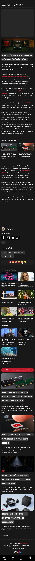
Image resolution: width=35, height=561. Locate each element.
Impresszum (7, 545)
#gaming (3, 242)
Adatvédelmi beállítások (11, 547)
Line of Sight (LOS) (18, 252)
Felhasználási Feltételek (17, 548)
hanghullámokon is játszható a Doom (13, 76)
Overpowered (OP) (8, 256)
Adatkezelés (25, 545)
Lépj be (9, 370)
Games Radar (26, 103)
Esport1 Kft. (23, 543)
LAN (10, 252)
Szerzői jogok (16, 545)
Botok (4, 252)
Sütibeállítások (24, 547)
